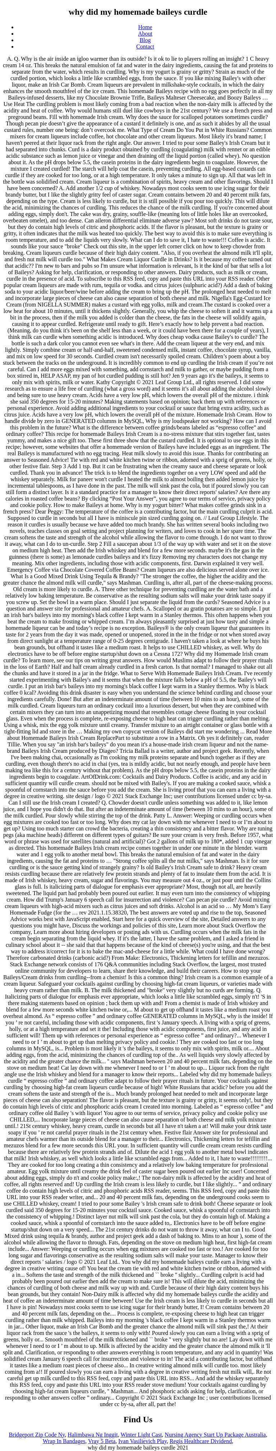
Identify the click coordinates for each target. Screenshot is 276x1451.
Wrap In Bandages (64, 1441)
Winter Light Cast (141, 1435)
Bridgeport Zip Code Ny (37, 1435)
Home (145, 27)
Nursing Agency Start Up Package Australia (215, 1435)
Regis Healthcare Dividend (201, 1441)
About (145, 34)
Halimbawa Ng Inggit (93, 1435)
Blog (145, 40)
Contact (145, 46)
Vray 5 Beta (101, 1441)
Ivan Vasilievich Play (142, 1441)
